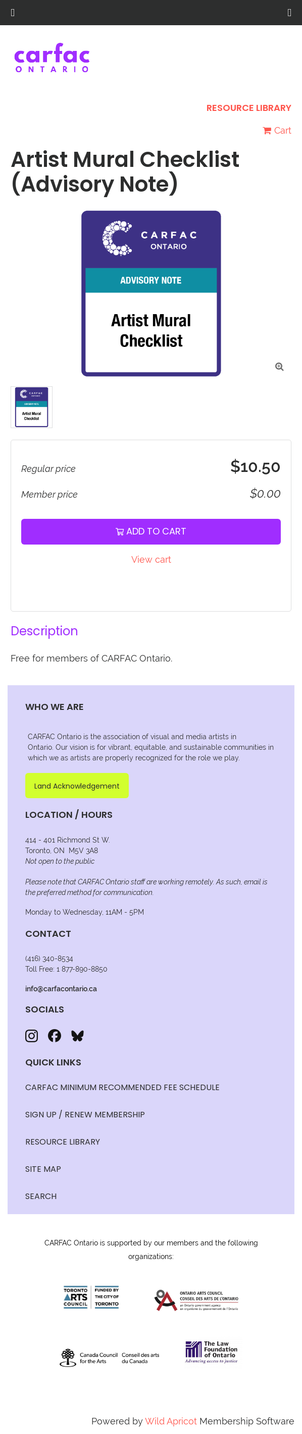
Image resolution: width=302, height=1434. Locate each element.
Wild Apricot (171, 1421)
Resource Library (249, 107)
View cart (151, 559)
